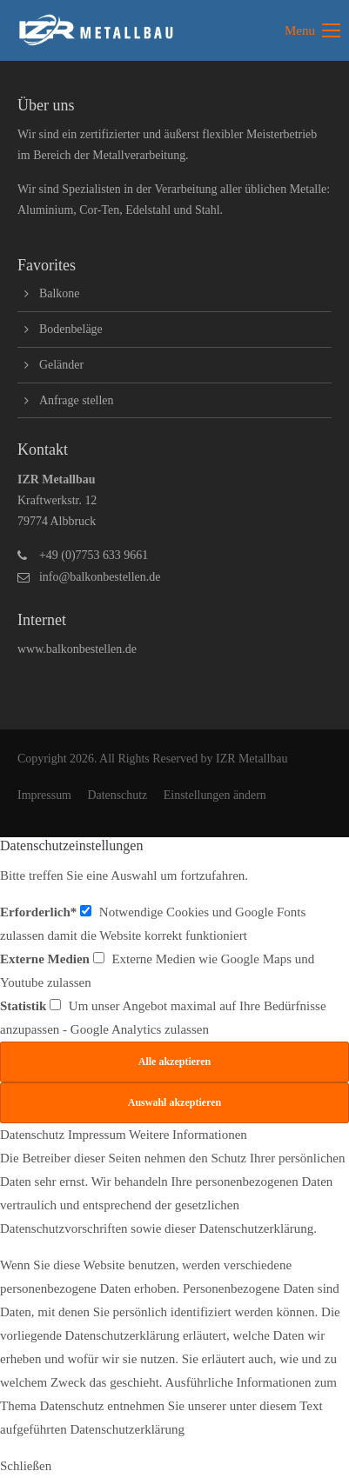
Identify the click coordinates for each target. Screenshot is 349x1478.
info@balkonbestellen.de (99, 576)
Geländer (61, 364)
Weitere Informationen (188, 1135)
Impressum (44, 795)
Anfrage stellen (76, 400)
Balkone (59, 293)
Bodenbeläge (71, 329)
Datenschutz (117, 795)
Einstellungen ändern (215, 795)
